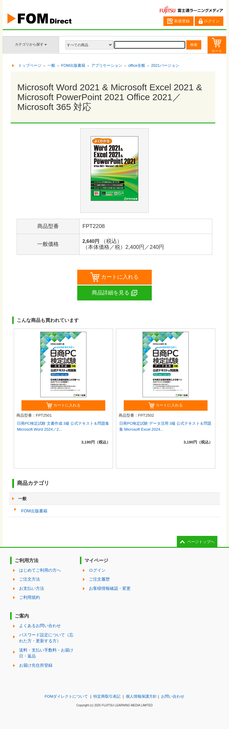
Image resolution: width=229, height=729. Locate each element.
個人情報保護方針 (141, 696)
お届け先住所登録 (35, 665)
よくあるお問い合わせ (40, 625)
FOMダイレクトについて (66, 696)
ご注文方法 (29, 579)
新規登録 (178, 21)
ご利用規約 (29, 597)
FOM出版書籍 (34, 510)
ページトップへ (200, 541)
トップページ (29, 65)
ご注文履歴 (99, 579)
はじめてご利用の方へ (40, 570)
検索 (193, 45)
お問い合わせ (172, 696)
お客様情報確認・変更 (110, 588)
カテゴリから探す (31, 44)
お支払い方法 (31, 588)
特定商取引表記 (106, 696)
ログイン (209, 21)
